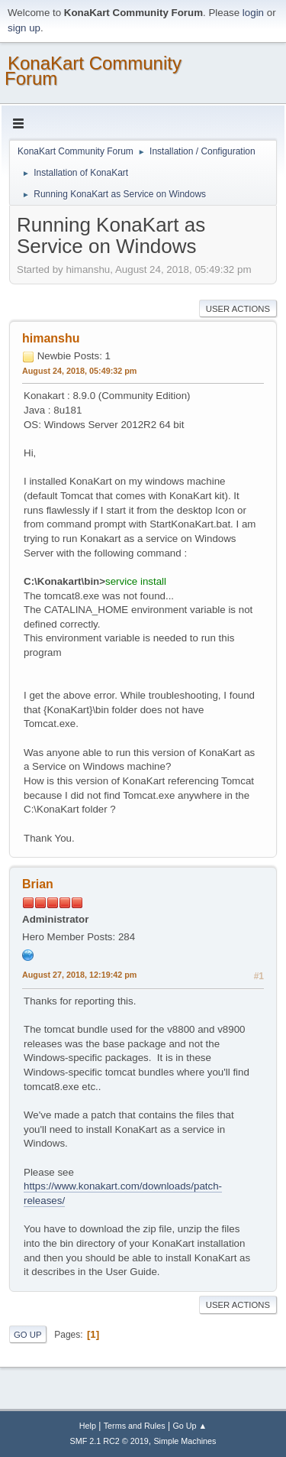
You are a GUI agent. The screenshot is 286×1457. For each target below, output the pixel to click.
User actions (238, 308)
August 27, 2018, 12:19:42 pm (79, 974)
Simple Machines (184, 1441)
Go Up (28, 1334)
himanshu (51, 338)
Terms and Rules (134, 1425)
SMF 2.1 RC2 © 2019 (109, 1441)
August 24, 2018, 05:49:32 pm (79, 370)
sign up (24, 28)
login (253, 12)
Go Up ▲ (189, 1425)
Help (87, 1425)
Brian (37, 884)
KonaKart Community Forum (93, 71)
